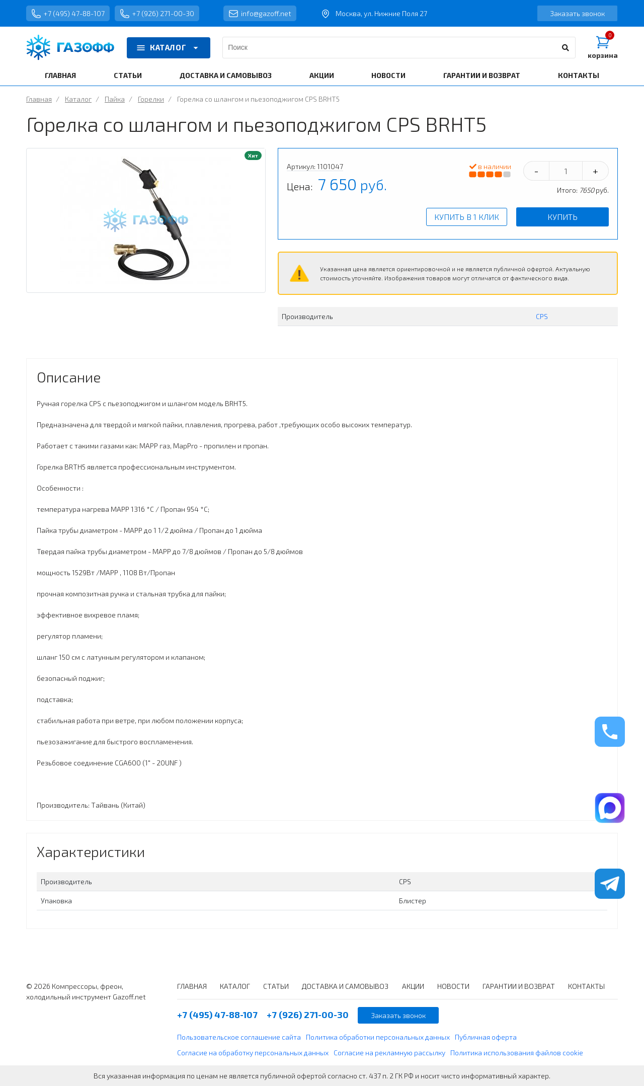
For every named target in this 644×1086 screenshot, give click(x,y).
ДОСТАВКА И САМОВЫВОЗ (226, 75)
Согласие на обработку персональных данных (253, 1052)
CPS (542, 316)
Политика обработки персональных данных (378, 1037)
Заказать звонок (577, 13)
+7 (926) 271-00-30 (157, 14)
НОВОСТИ (388, 75)
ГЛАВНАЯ (60, 75)
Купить (562, 216)
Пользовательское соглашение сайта (239, 1037)
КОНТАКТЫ (578, 75)
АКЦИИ (321, 75)
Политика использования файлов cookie (516, 1052)
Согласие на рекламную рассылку (389, 1052)
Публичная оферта (486, 1037)
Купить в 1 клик (466, 216)
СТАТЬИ (128, 75)
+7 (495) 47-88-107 (68, 14)
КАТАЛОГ (168, 47)
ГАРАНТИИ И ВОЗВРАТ (481, 75)
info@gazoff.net (259, 14)
